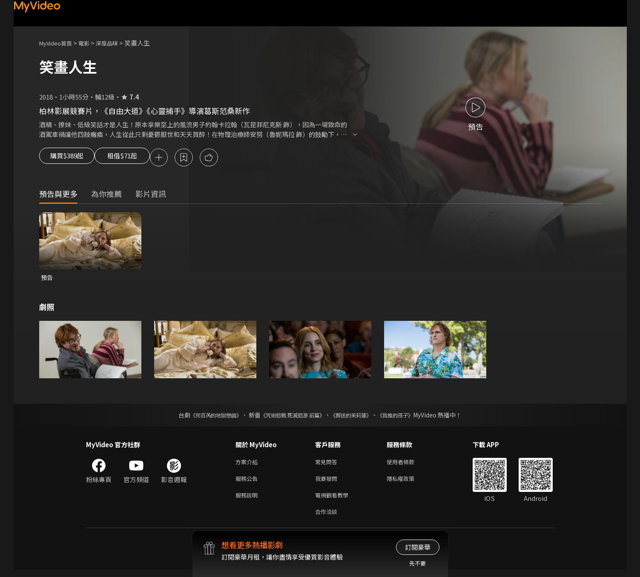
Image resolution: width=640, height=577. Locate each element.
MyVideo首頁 (58, 42)
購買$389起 (70, 158)
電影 (90, 42)
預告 (47, 278)
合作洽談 (328, 518)
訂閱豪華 (417, 547)
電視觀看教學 (334, 500)
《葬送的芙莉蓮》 (357, 417)
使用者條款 (408, 464)
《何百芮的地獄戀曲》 (204, 417)
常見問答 (328, 464)
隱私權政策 (408, 482)
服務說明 (248, 500)
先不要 (417, 563)
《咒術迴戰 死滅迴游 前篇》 (290, 417)
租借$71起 (136, 158)
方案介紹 (248, 464)
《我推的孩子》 (408, 417)
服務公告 (248, 482)
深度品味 (116, 42)
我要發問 (328, 482)
